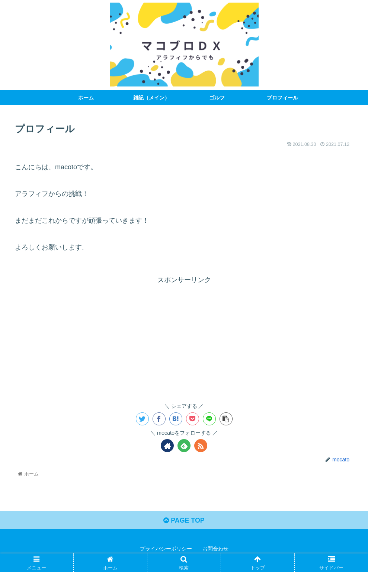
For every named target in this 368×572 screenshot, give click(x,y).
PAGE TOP (184, 520)
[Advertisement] (184, 338)
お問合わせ (215, 549)
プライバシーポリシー (166, 549)
